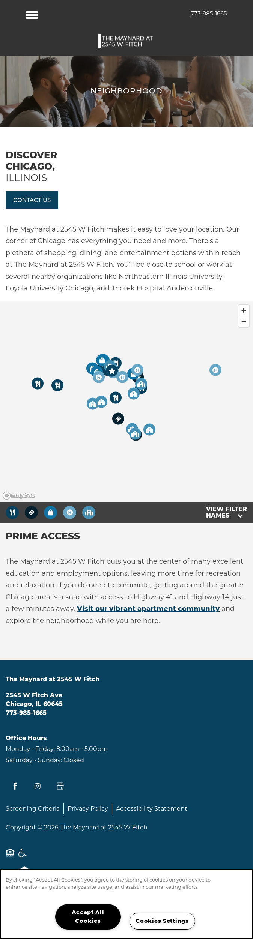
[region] (126, 402)
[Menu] (32, 13)
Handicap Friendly (22, 856)
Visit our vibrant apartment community (148, 609)
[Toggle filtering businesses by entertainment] (31, 512)
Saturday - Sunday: (34, 760)
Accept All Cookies (88, 916)
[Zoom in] (243, 310)
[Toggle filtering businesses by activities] (69, 512)
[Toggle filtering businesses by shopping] (50, 512)
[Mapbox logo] (18, 495)
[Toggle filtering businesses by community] (88, 512)
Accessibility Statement (151, 808)
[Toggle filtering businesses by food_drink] (12, 512)
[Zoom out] (243, 321)
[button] (32, 200)
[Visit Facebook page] (15, 786)
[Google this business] (60, 786)
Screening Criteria (33, 808)
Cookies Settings (162, 921)
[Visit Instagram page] (37, 786)
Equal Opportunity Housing (10, 856)
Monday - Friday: (30, 748)
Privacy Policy (88, 808)
